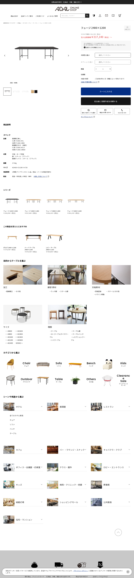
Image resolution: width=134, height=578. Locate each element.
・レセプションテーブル (78, 338)
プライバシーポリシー (80, 571)
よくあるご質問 (52, 16)
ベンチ (12, 429)
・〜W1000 (9, 337)
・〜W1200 (9, 340)
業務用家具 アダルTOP (9, 23)
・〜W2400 (19, 337)
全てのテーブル (27, 23)
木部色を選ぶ (85, 55)
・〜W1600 (19, 331)
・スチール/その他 (112, 291)
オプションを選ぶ (87, 62)
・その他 (17, 291)
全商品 (19, 23)
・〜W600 (8, 331)
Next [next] (68, 55)
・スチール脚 (63, 291)
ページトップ (118, 532)
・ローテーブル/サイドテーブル (59, 335)
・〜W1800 (19, 334)
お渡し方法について (40, 176)
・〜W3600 (19, 340)
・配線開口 (9, 291)
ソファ (12, 424)
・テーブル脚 (75, 331)
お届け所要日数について (89, 82)
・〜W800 (8, 334)
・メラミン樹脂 (99, 294)
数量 (82, 69)
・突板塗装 (97, 291)
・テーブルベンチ (77, 334)
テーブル (35, 23)
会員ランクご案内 (27, 16)
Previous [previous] (4, 55)
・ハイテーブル (55, 340)
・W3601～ (19, 343)
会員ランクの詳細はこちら (93, 47)
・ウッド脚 (53, 291)
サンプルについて (87, 117)
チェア (12, 420)
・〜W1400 (9, 343)
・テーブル (53, 331)
